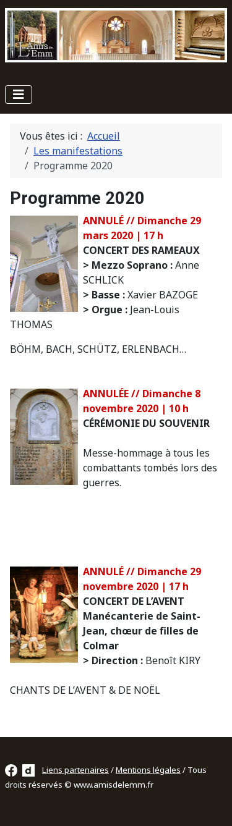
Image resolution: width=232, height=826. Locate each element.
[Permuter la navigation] (18, 94)
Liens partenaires (75, 769)
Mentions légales (148, 769)
